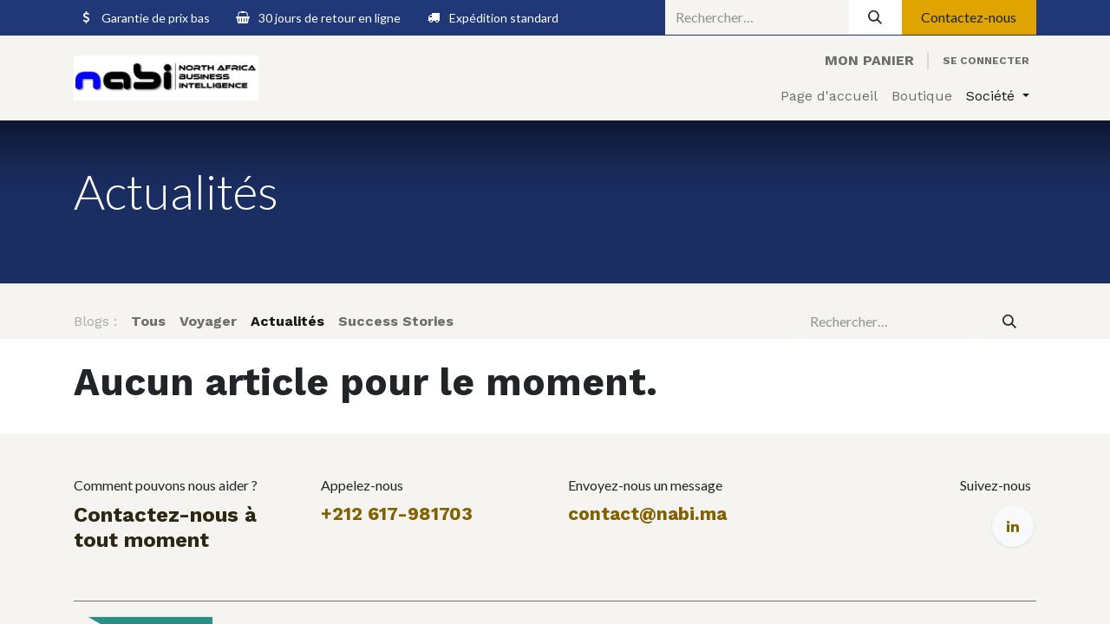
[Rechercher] (875, 17)
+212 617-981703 (397, 513)
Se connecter (986, 61)
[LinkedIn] (1013, 526)
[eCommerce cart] (869, 60)
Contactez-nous (968, 17)
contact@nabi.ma (647, 513)
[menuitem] (829, 96)
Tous (148, 321)
